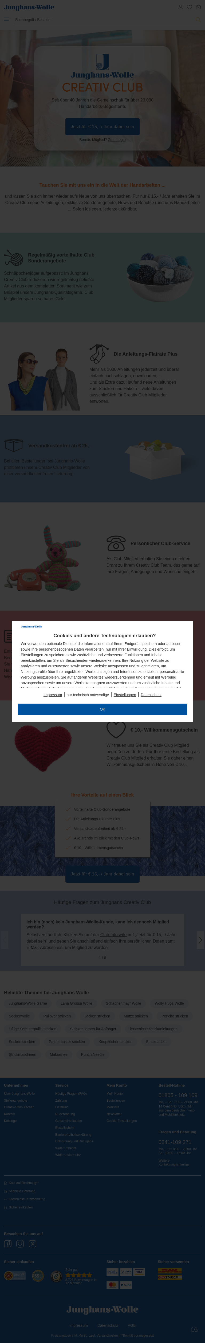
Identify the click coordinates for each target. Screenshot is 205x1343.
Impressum (53, 695)
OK (102, 709)
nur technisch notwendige (88, 695)
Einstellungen (125, 695)
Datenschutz (151, 695)
